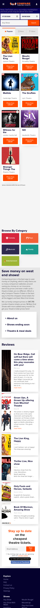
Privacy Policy (8, 588)
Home (5, 579)
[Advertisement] (20, 206)
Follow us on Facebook (20, 562)
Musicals (10, 249)
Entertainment (10, 261)
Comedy (10, 238)
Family (29, 249)
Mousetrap (26, 602)
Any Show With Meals (9, 603)
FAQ (5, 582)
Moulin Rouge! (27, 599)
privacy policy (23, 556)
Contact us (7, 585)
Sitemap (6, 591)
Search (33, 23)
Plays (29, 238)
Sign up (30, 549)
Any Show (7, 599)
